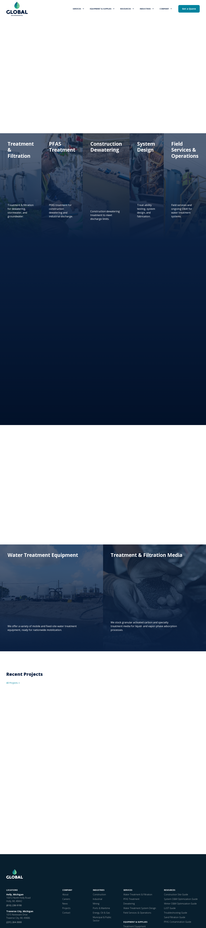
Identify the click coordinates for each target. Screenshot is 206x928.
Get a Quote (189, 8)
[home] (17, 9)
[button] (78, 8)
